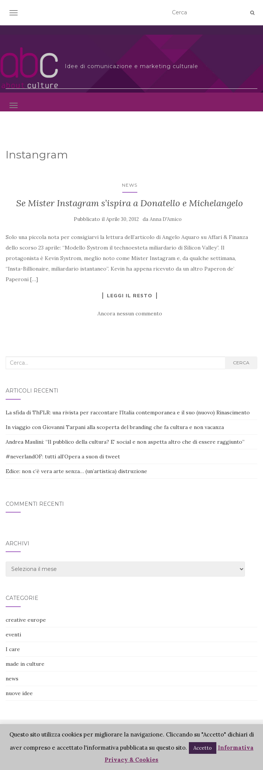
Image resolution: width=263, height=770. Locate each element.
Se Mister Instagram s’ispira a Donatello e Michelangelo (129, 203)
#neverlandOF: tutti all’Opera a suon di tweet (63, 456)
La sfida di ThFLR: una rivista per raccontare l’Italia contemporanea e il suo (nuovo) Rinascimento (128, 412)
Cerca (241, 362)
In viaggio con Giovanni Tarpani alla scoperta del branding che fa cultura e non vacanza (115, 427)
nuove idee (19, 693)
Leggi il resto (129, 295)
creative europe (26, 619)
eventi (13, 634)
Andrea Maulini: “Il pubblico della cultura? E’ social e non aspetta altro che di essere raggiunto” (125, 441)
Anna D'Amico (166, 219)
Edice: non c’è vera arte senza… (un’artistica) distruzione (76, 471)
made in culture (25, 663)
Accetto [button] (202, 748)
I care (13, 649)
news (129, 185)
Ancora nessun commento (129, 313)
